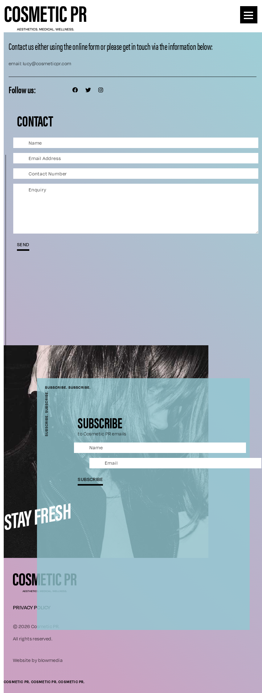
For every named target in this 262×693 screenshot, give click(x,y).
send (23, 244)
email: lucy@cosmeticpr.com (40, 63)
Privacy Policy (32, 607)
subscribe (90, 479)
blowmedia (50, 660)
